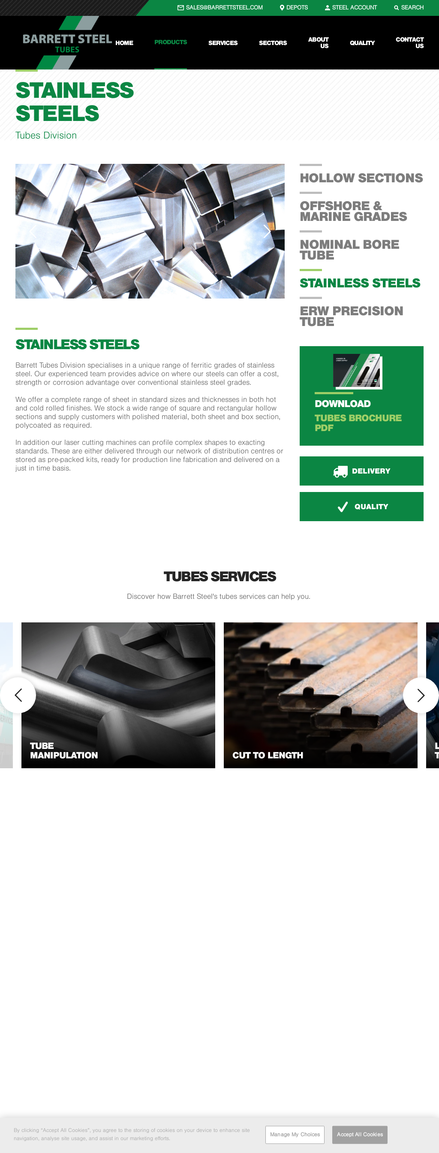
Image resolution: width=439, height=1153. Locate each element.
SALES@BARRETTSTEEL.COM (224, 7)
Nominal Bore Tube (349, 249)
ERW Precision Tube (351, 316)
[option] (150, 231)
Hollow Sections (361, 177)
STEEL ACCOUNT (354, 7)
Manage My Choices (295, 1135)
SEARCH (412, 7)
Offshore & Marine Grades (353, 210)
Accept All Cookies (359, 1135)
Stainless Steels (360, 282)
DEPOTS (297, 7)
